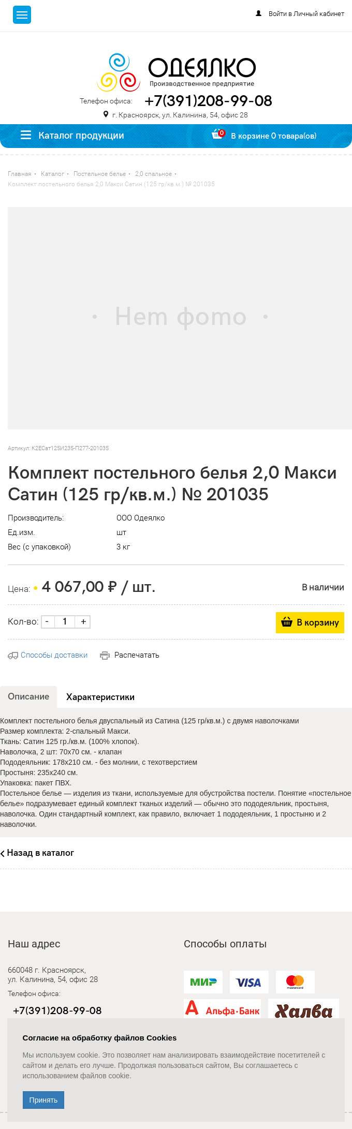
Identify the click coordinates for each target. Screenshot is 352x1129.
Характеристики (100, 697)
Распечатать (129, 655)
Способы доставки (47, 655)
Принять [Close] (44, 1100)
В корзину (318, 622)
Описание (28, 696)
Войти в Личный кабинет (306, 14)
